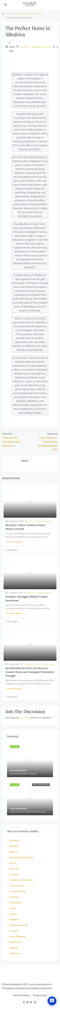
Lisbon (31, 521)
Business (14, 868)
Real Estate (15, 941)
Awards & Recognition (21, 857)
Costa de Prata (47, 664)
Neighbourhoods (22, 14)
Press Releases (17, 936)
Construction (16, 885)
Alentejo (14, 845)
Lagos (12, 908)
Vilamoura (14, 953)
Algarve (13, 851)
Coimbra (14, 874)
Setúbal (31, 593)
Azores (13, 862)
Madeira (13, 919)
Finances (14, 896)
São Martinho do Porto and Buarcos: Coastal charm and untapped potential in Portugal (29, 672)
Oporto (13, 930)
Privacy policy (40, 995)
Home (8, 14)
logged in (24, 717)
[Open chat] (52, 1000)
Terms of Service (21, 995)
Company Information (21, 879)
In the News (15, 902)
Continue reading (13, 541)
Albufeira (38, 14)
